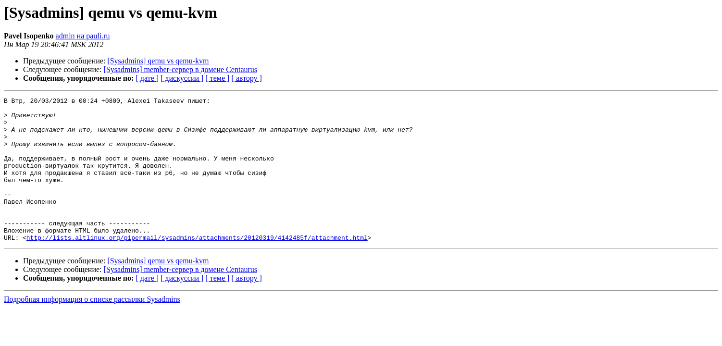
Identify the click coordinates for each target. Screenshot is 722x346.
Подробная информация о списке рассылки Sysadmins (92, 328)
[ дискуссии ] (182, 78)
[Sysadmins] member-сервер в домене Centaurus (181, 69)
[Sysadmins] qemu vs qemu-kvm (158, 61)
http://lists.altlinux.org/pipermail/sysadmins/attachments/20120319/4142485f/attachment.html (197, 266)
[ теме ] (217, 78)
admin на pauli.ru (83, 36)
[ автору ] (246, 78)
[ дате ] (147, 78)
